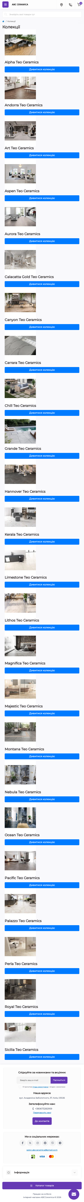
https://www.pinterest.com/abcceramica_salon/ (45, 1143)
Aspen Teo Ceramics (22, 191)
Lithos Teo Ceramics (22, 620)
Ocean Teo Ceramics (22, 835)
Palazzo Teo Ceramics (23, 921)
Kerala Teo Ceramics (22, 534)
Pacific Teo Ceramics (22, 878)
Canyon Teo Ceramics (23, 320)
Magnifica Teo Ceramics (25, 663)
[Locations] (61, 4)
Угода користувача (40, 1087)
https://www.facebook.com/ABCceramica (22, 1143)
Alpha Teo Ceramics (22, 62)
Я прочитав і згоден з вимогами (44, 1087)
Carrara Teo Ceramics (23, 363)
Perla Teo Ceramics (21, 964)
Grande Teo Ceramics (23, 449)
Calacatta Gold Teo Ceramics (29, 277)
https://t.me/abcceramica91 (60, 1143)
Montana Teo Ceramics (24, 749)
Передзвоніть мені (42, 1112)
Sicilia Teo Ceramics (21, 1050)
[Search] (5, 14)
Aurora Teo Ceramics (22, 234)
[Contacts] (70, 4)
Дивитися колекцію (42, 69)
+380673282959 (43, 1108)
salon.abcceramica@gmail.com (42, 1150)
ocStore (47, 1194)
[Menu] (5, 4)
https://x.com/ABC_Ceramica (30, 1143)
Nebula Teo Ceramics (23, 792)
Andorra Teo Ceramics (23, 105)
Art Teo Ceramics (19, 148)
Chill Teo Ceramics (20, 406)
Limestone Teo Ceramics (26, 577)
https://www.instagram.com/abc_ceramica (38, 1143)
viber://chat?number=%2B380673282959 (52, 1143)
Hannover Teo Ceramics (25, 491)
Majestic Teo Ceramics (24, 706)
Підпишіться (59, 1080)
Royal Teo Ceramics (21, 1007)
